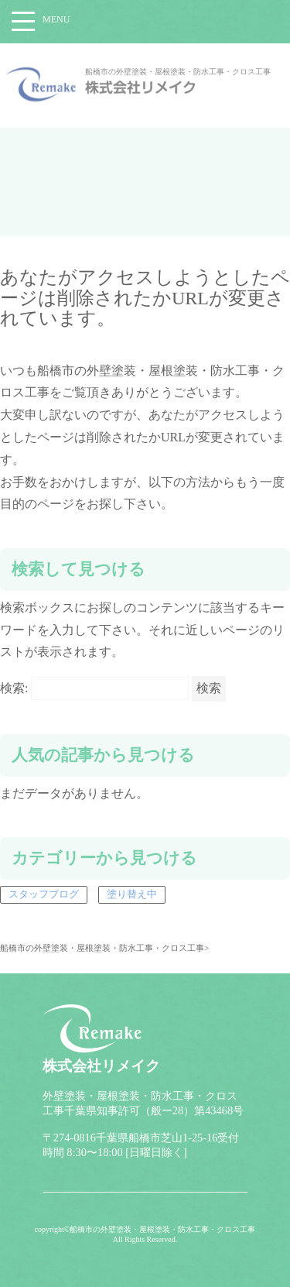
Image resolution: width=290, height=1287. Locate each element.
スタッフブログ (44, 894)
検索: (14, 688)
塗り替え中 (132, 894)
